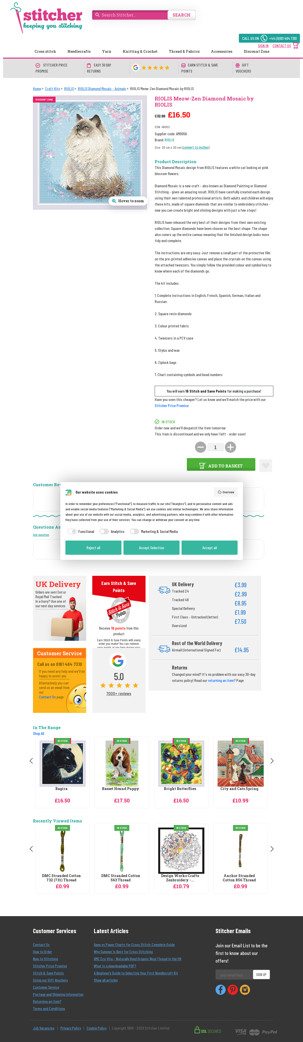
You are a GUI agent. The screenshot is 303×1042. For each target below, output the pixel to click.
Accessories (221, 51)
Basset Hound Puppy (120, 789)
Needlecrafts (79, 51)
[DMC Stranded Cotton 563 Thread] (122, 851)
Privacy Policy (70, 1028)
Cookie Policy (96, 1028)
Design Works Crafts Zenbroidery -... (180, 878)
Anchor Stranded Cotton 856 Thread (239, 878)
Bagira (61, 789)
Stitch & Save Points (48, 972)
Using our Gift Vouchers (50, 980)
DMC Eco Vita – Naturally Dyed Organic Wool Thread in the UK (137, 958)
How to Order (42, 951)
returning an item (221, 680)
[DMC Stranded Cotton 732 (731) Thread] (63, 851)
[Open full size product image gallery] (128, 201)
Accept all (209, 547)
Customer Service (46, 987)
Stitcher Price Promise (172, 405)
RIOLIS (169, 139)
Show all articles (106, 980)
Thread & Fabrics (184, 51)
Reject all (93, 547)
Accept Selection (151, 547)
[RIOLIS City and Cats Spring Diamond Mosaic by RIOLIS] (241, 764)
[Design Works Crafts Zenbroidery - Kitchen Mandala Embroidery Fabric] (181, 851)
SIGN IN (263, 45)
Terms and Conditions (49, 1008)
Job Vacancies (44, 1028)
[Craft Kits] (52, 88)
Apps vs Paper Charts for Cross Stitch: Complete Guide (134, 944)
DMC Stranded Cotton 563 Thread (120, 878)
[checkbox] (79, 531)
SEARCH (181, 15)
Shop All (38, 733)
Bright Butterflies (180, 789)
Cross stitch (45, 51)
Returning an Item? (47, 1001)
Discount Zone (256, 51)
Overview (226, 492)
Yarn (106, 51)
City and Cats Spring (239, 789)
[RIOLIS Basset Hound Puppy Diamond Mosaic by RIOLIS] (122, 764)
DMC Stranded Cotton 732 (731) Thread (61, 878)
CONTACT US (282, 45)
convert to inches (196, 147)
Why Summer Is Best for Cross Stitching (123, 951)
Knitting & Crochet (140, 51)
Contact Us (47, 696)
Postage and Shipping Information (58, 994)
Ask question (41, 534)
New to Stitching (45, 958)
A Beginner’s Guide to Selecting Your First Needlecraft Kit (136, 972)
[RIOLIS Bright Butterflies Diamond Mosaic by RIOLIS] (181, 764)
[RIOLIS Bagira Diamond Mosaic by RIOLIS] (63, 764)
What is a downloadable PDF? (115, 965)
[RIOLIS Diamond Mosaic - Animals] (102, 88)
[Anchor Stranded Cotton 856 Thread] (241, 851)
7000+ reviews (118, 693)
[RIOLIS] (69, 88)
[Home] (37, 88)
